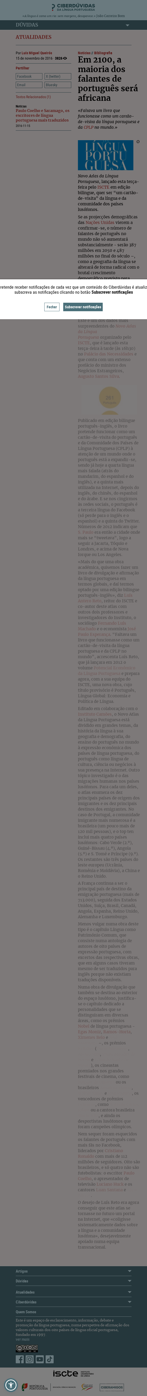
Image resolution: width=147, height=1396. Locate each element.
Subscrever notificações (83, 306)
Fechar (52, 306)
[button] (11, 1385)
